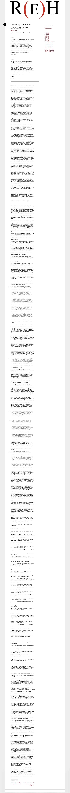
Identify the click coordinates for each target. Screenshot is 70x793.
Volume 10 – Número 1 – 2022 (49, 49)
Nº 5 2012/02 (47, 37)
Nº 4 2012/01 (47, 36)
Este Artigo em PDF (14, 30)
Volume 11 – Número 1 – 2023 (49, 51)
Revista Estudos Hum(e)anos (19, 28)
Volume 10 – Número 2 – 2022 (49, 50)
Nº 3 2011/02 (47, 35)
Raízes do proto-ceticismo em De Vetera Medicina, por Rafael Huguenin (28, 784)
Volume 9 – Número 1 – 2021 (49, 47)
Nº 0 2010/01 (47, 32)
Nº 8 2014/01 (47, 40)
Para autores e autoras (48, 28)
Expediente (46, 27)
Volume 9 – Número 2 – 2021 (49, 48)
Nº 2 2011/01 (47, 34)
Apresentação (47, 26)
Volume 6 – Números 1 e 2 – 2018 (50, 41)
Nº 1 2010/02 (47, 33)
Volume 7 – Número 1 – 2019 (49, 42)
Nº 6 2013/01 (47, 38)
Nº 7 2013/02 (47, 39)
